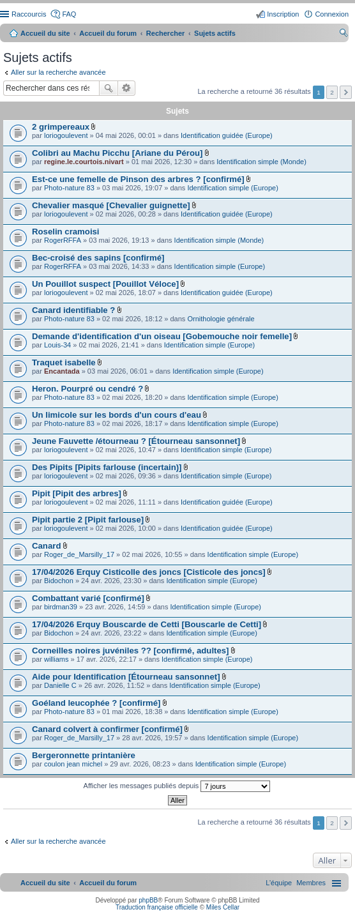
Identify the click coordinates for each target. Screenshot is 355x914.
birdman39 (60, 607)
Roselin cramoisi (66, 231)
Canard (46, 546)
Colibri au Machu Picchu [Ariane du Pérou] (117, 153)
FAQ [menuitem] (69, 14)
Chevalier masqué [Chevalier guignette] (111, 205)
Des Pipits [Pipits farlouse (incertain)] (107, 467)
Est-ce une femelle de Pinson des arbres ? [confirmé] (138, 179)
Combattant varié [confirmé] (88, 598)
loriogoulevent (66, 135)
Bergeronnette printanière (83, 755)
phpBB (148, 900)
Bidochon (58, 580)
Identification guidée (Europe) (227, 135)
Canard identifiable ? (73, 310)
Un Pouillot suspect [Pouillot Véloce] (105, 284)
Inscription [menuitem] (283, 14)
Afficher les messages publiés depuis (177, 786)
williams (56, 659)
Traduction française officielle (157, 907)
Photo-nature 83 (69, 188)
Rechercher (108, 88)
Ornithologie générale (220, 319)
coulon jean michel (73, 764)
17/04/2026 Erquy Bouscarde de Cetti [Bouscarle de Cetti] (146, 624)
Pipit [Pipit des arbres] (76, 493)
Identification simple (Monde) (261, 161)
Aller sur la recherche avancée (58, 72)
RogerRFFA (62, 240)
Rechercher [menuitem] (343, 34)
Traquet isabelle (64, 362)
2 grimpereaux (60, 127)
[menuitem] (311, 883)
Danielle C (60, 685)
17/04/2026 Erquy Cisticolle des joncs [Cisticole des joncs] (149, 572)
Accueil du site (45, 33)
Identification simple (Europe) (232, 188)
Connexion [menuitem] (332, 14)
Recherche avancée (126, 88)
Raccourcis (28, 14)
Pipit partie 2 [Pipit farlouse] (88, 519)
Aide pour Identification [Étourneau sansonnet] (126, 677)
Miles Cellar (222, 907)
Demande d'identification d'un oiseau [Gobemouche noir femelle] (162, 336)
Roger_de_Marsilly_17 (79, 554)
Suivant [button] (346, 92)
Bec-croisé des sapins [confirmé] (98, 258)
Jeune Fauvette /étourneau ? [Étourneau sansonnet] (136, 441)
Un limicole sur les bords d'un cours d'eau (116, 415)
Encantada (62, 371)
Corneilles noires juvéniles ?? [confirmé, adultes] (130, 650)
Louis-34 (57, 345)
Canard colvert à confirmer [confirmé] (107, 729)
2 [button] (332, 92)
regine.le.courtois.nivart (84, 161)
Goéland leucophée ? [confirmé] (96, 703)
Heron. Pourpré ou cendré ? (87, 388)
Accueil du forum (108, 33)
